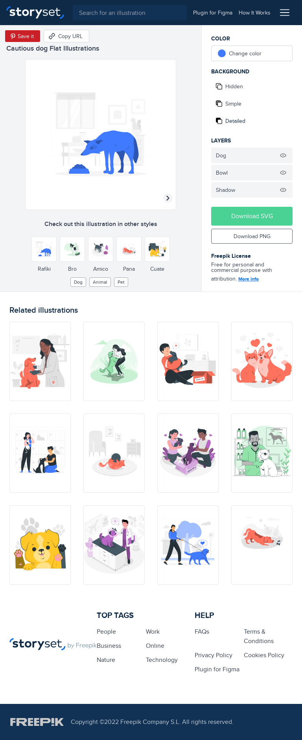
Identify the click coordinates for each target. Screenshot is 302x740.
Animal (100, 282)
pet (121, 282)
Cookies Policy (264, 655)
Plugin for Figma (217, 669)
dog (78, 282)
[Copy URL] (66, 36)
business (109, 645)
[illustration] (40, 361)
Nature (106, 659)
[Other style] (44, 249)
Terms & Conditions (259, 636)
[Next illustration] (168, 198)
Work (153, 631)
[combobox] (128, 12)
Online (155, 645)
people (106, 631)
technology (162, 659)
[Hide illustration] (283, 155)
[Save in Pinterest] (23, 36)
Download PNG (252, 236)
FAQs (202, 631)
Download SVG (252, 216)
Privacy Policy (213, 655)
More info (248, 279)
